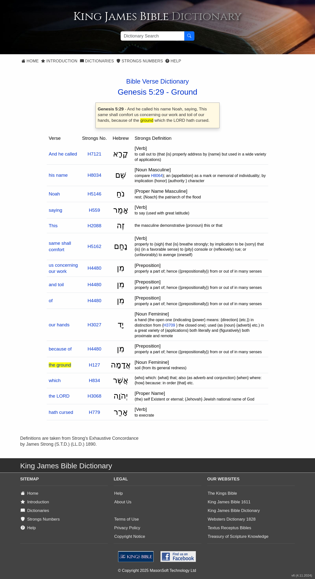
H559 (94, 210)
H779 (94, 412)
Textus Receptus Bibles (229, 528)
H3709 (169, 325)
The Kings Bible (222, 493)
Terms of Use (126, 519)
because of (60, 348)
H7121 (94, 154)
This (53, 225)
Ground (184, 92)
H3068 (94, 396)
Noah (54, 193)
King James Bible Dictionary (234, 510)
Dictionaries (97, 61)
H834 (94, 380)
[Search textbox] (152, 36)
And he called (63, 154)
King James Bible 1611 (229, 502)
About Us (122, 502)
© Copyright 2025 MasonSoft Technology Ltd (157, 570)
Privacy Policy (127, 528)
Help (173, 61)
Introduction (59, 61)
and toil (56, 284)
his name (58, 175)
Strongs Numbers (139, 61)
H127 (94, 365)
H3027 (94, 324)
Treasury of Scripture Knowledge (238, 536)
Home (30, 61)
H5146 (94, 193)
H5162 (94, 246)
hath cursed (61, 412)
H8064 (157, 176)
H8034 (94, 175)
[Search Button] (189, 36)
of (51, 300)
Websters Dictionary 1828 (231, 519)
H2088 (94, 225)
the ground (60, 365)
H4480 (94, 268)
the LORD (59, 396)
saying (55, 210)
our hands (59, 324)
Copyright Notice (129, 536)
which (55, 380)
